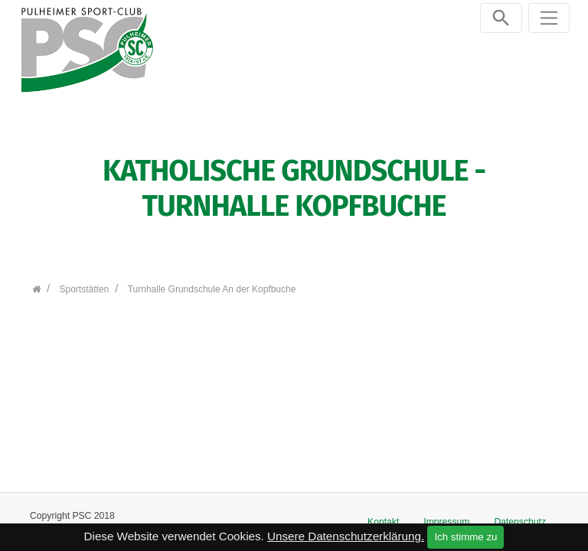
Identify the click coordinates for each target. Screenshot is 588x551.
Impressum (446, 522)
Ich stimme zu (465, 537)
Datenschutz (520, 522)
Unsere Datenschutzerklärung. (345, 536)
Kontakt (383, 522)
